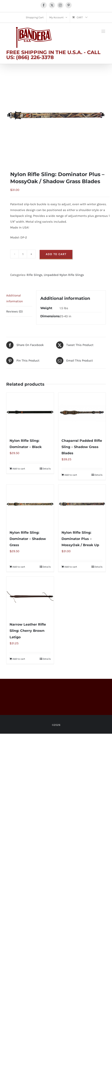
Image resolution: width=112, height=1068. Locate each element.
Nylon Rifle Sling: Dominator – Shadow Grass (28, 539)
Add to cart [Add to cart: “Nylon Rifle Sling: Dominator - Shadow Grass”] (18, 566)
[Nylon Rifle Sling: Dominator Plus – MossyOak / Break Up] (82, 505)
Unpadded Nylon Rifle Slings (64, 275)
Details (47, 468)
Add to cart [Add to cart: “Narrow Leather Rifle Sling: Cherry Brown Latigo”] (18, 658)
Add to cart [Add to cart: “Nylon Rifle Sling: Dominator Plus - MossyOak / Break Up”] (70, 566)
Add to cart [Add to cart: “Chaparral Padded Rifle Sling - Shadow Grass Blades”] (70, 474)
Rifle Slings (34, 275)
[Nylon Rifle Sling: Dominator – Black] (30, 413)
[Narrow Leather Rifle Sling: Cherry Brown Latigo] (30, 597)
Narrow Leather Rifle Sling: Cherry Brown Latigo (28, 630)
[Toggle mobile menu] (103, 31)
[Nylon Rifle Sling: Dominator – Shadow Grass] (30, 505)
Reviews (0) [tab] (14, 311)
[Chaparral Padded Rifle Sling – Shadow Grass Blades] (82, 413)
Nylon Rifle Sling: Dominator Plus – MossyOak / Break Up (80, 539)
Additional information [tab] (14, 298)
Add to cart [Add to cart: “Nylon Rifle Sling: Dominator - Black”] (18, 468)
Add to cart (56, 254)
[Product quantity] (23, 254)
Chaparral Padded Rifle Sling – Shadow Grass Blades (82, 447)
